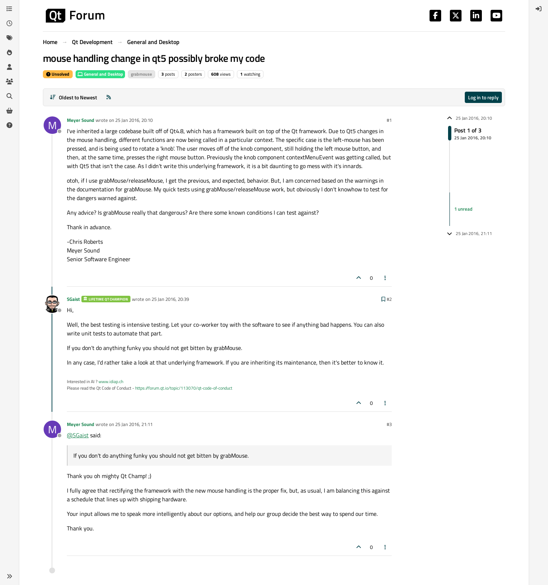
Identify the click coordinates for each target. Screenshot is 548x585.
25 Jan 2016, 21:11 (134, 424)
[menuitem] (538, 9)
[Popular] (9, 52)
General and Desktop (100, 74)
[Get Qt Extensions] (9, 110)
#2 (389, 299)
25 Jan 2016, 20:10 (134, 120)
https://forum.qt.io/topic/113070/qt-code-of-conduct (183, 388)
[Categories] (9, 9)
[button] (9, 576)
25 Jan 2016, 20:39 (170, 299)
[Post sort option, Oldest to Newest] (73, 97)
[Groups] (9, 81)
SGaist (73, 299)
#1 (389, 120)
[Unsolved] (9, 125)
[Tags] (9, 38)
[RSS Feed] (108, 97)
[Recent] (9, 23)
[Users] (9, 67)
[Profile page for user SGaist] (52, 304)
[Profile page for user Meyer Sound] (52, 125)
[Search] (9, 96)
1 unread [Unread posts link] (463, 208)
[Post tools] (385, 277)
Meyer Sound (80, 120)
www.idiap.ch (110, 381)
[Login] (538, 9)
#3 (389, 424)
